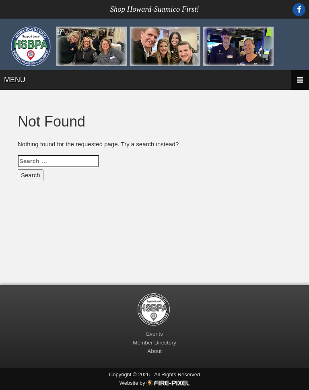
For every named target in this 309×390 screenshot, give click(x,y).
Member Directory (154, 343)
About (154, 351)
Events (154, 334)
